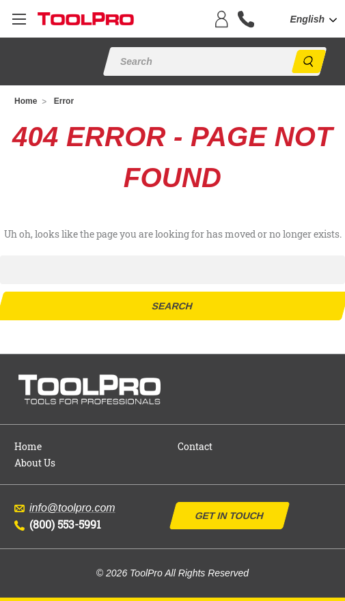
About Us (34, 462)
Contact (195, 446)
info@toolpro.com (64, 508)
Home (28, 446)
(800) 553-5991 (57, 524)
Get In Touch (228, 515)
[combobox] (317, 19)
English (307, 19)
